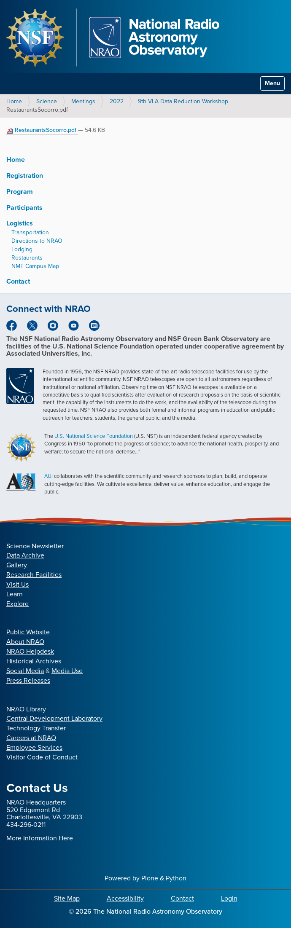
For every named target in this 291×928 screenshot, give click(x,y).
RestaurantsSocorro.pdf (42, 130)
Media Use (67, 671)
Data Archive (25, 555)
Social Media (25, 671)
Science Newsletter (35, 546)
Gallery (16, 565)
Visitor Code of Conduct (42, 757)
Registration (24, 175)
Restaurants (27, 257)
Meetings (83, 101)
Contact (18, 281)
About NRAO (25, 641)
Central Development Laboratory (54, 718)
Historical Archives (33, 661)
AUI (48, 476)
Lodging (21, 249)
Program (19, 191)
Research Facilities (34, 574)
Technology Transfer (36, 728)
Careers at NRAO (31, 738)
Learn (14, 594)
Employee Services (34, 747)
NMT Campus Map (35, 266)
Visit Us (17, 584)
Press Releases (28, 680)
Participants (24, 207)
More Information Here (39, 838)
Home (14, 101)
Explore (17, 604)
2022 (117, 101)
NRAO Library (26, 709)
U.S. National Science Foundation (93, 436)
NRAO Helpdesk (30, 651)
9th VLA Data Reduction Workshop (183, 101)
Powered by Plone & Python (145, 878)
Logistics (19, 223)
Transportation (30, 232)
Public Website (28, 632)
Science (46, 101)
